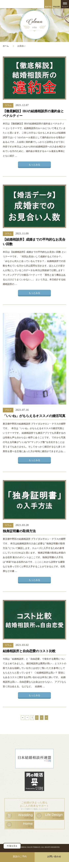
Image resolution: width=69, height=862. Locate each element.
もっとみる (34, 164)
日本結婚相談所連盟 (34, 758)
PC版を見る (12, 846)
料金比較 (56, 7)
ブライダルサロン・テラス (34, 4)
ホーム (6, 46)
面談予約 (48, 7)
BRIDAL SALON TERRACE (31, 847)
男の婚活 (34, 781)
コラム (8, 105)
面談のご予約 (20, 856)
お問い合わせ (54, 856)
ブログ (8, 410)
